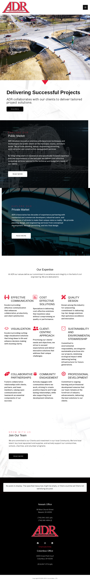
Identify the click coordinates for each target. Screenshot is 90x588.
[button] (15, 109)
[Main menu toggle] (85, 7)
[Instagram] (45, 543)
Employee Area (45, 547)
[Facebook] (38, 543)
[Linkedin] (52, 543)
